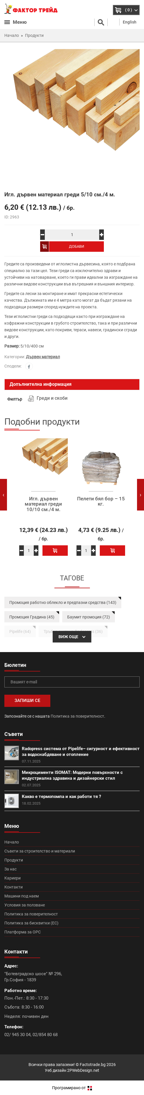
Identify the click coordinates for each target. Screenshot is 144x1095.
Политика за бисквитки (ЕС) (31, 923)
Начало (11, 842)
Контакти (13, 887)
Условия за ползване (24, 905)
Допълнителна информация (41, 384)
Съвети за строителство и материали (39, 851)
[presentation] (3, 495)
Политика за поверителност (77, 716)
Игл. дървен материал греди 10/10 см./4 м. (43, 504)
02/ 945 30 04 (17, 1034)
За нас (10, 869)
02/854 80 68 (45, 1034)
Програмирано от (72, 1087)
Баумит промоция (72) (88, 617)
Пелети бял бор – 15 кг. (101, 501)
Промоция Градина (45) (31, 617)
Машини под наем (21, 896)
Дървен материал (43, 356)
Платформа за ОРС (22, 932)
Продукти (13, 860)
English (129, 22)
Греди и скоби (52, 398)
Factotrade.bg (93, 1064)
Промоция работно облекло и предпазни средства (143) (62, 602)
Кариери (12, 878)
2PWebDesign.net (83, 1070)
